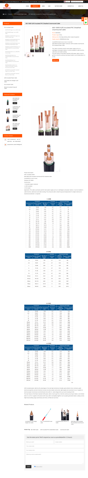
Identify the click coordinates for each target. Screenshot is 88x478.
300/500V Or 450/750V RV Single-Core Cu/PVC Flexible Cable (12, 36)
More (15, 103)
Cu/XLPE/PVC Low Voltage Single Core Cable (16, 116)
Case (49, 6)
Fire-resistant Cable (8, 84)
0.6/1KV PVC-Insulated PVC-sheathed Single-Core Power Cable (12, 70)
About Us (80, 6)
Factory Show (58, 6)
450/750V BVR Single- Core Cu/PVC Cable (11, 33)
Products (35, 6)
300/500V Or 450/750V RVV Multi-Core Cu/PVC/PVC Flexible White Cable (12, 44)
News (43, 6)
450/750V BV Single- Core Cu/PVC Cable (12, 30)
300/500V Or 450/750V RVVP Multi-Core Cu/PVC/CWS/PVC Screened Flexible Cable (12, 48)
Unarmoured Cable (64, 429)
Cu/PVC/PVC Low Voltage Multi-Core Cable (16, 108)
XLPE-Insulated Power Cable (20, 14)
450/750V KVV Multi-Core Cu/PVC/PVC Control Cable (12, 52)
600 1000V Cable (34, 429)
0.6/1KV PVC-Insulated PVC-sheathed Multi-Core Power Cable (12, 74)
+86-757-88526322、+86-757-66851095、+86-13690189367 (33, 1)
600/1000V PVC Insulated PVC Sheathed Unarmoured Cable (16, 99)
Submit (28, 466)
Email (55, 60)
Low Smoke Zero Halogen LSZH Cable (11, 81)
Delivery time (55, 37)
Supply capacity (56, 39)
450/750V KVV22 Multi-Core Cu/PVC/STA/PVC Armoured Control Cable (12, 56)
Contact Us (71, 6)
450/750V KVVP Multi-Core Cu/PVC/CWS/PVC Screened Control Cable (12, 61)
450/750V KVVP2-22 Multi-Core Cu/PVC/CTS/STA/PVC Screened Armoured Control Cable (11, 66)
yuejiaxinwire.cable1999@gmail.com (12, 1)
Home (27, 6)
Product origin (55, 35)
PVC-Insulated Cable (8, 27)
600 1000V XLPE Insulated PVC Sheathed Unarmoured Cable (16, 125)
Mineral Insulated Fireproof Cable (10, 88)
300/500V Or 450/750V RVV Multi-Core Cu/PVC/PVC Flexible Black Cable (12, 40)
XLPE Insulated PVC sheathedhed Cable (49, 429)
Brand (53, 32)
